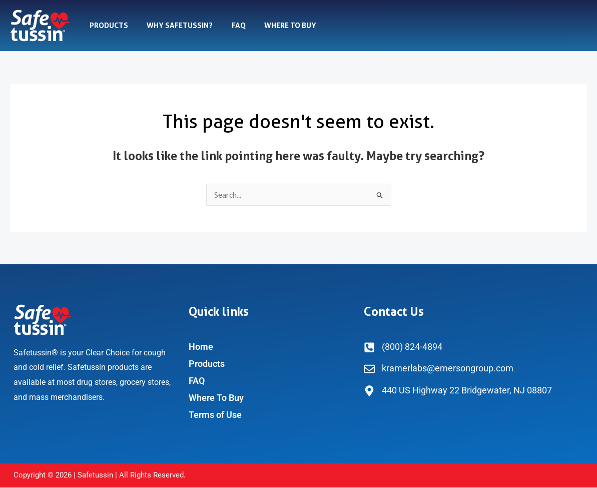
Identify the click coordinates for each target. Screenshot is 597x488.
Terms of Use (215, 415)
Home (201, 347)
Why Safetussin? (174, 25)
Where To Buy (277, 25)
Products (107, 25)
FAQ (229, 25)
